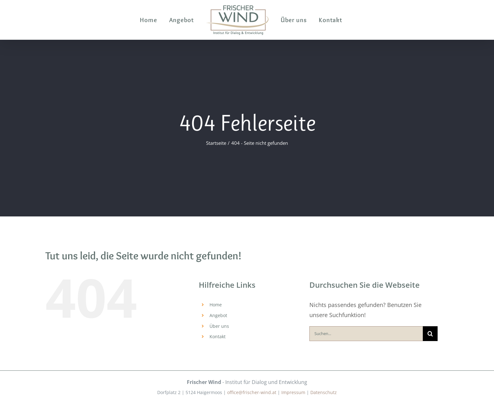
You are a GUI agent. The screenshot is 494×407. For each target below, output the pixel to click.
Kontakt (218, 336)
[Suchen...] (366, 333)
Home (216, 305)
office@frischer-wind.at (251, 392)
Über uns (219, 326)
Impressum (293, 392)
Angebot (218, 315)
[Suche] (430, 333)
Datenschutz (323, 392)
